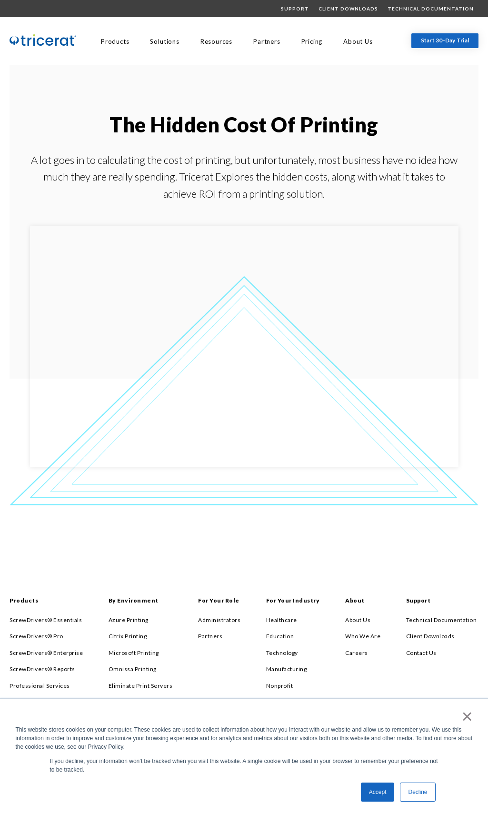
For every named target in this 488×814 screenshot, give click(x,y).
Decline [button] (417, 792)
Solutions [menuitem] (164, 41)
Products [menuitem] (115, 41)
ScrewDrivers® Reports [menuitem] (42, 669)
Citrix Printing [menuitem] (128, 636)
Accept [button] (378, 792)
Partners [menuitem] (266, 41)
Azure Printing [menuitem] (129, 619)
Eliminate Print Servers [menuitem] (141, 685)
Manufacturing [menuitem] (286, 669)
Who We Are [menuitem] (362, 636)
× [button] (465, 716)
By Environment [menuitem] (134, 600)
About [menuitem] (355, 600)
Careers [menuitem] (356, 652)
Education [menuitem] (280, 636)
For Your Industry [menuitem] (293, 600)
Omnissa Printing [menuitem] (133, 669)
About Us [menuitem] (357, 41)
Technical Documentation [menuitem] (431, 8)
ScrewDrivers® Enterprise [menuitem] (46, 652)
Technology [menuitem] (282, 652)
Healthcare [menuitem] (281, 619)
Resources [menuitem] (216, 41)
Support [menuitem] (295, 8)
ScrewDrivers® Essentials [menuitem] (46, 619)
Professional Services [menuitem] (40, 685)
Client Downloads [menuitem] (348, 8)
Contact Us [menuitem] (421, 652)
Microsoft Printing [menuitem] (134, 652)
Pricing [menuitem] (312, 41)
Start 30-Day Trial (445, 40)
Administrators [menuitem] (219, 619)
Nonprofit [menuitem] (279, 685)
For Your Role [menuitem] (218, 600)
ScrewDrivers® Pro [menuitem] (36, 636)
